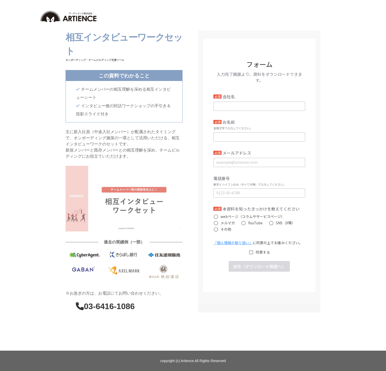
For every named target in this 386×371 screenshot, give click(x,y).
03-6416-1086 (109, 306)
